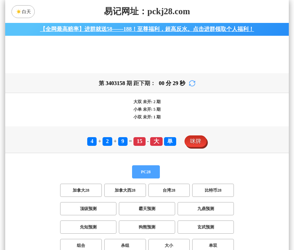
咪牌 (195, 145)
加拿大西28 (125, 194)
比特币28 (213, 194)
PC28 (146, 176)
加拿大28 (81, 194)
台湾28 (169, 194)
